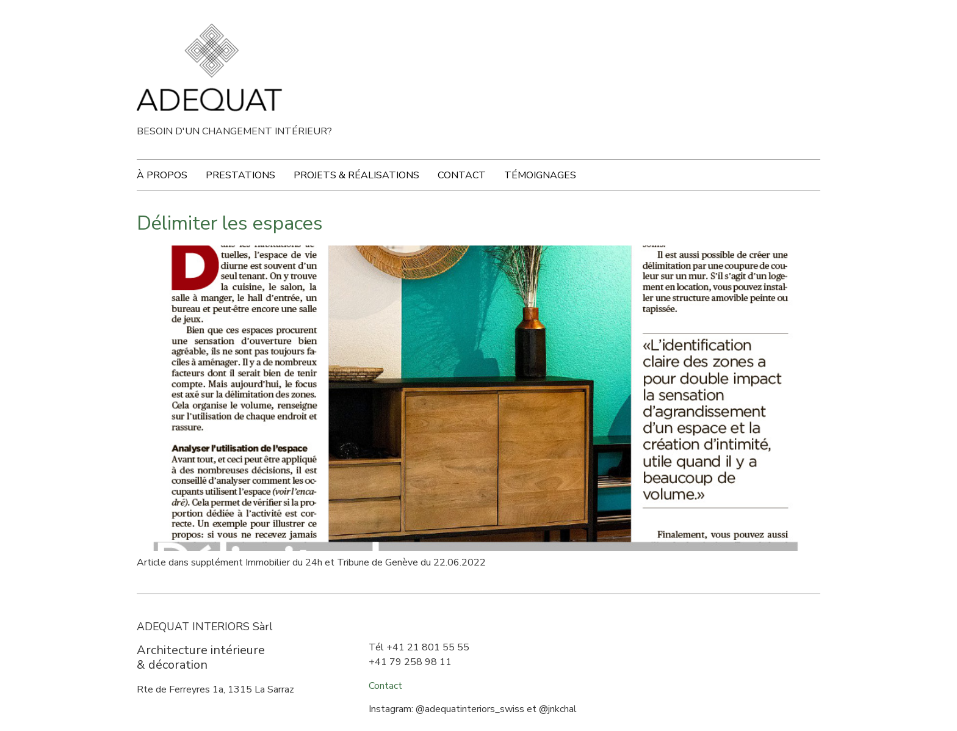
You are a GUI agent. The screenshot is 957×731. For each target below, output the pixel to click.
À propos (162, 175)
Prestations (240, 175)
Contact (462, 175)
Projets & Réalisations (356, 175)
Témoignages (540, 175)
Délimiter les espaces (230, 223)
